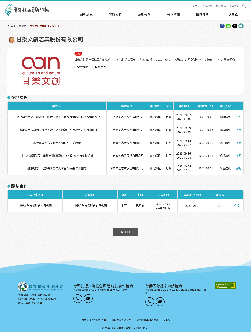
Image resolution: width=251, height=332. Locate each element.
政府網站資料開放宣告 (94, 319)
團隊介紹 (202, 14)
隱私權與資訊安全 (121, 319)
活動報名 (144, 14)
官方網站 (82, 67)
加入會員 (221, 6)
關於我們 (115, 14)
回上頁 (125, 232)
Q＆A (167, 319)
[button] (77, 298)
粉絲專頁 (100, 67)
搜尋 (244, 6)
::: (1, 2)
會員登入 (234, 6)
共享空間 (173, 14)
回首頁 (195, 6)
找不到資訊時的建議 (147, 319)
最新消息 (86, 14)
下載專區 (231, 14)
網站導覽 (207, 6)
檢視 (238, 117)
